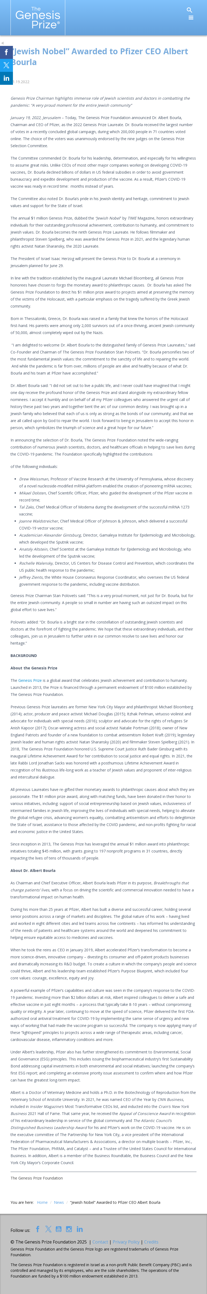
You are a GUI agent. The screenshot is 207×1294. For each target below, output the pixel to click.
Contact (100, 1242)
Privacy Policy (126, 1242)
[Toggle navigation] (190, 18)
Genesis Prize (30, 680)
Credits (151, 1242)
